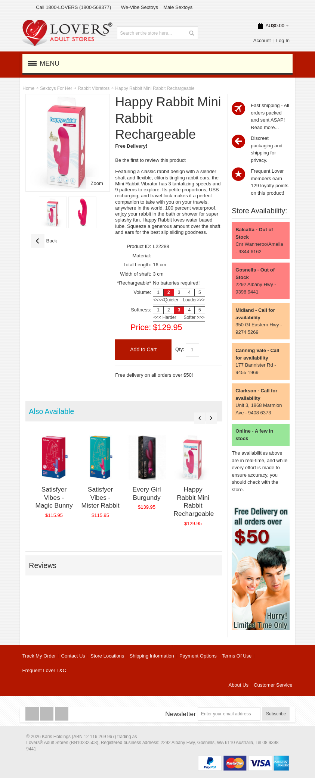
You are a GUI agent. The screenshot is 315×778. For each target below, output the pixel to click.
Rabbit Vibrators (93, 88)
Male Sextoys (177, 7)
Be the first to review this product (150, 160)
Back (44, 241)
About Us (238, 685)
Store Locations (107, 656)
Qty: (179, 349)
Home (28, 88)
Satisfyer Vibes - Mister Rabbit (105, 501)
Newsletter (180, 714)
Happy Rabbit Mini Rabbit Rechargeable (203, 501)
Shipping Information (152, 656)
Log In (283, 40)
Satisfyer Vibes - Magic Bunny (55, 501)
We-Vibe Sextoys (139, 7)
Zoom (97, 183)
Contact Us (73, 656)
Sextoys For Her (56, 88)
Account (262, 40)
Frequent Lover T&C (44, 670)
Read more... (265, 127)
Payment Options (198, 656)
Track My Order (39, 656)
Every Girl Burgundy (154, 497)
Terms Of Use (236, 656)
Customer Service (273, 685)
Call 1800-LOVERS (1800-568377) (73, 7)
